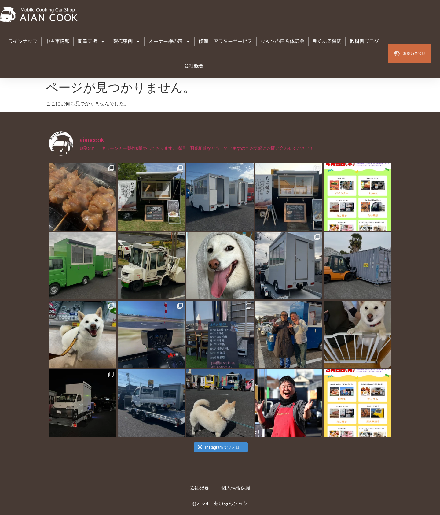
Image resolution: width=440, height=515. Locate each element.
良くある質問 (327, 41)
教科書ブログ (364, 41)
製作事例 (127, 41)
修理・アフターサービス (225, 41)
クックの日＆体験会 (282, 41)
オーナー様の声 (169, 41)
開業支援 (91, 41)
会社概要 (194, 65)
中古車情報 (57, 41)
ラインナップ (22, 41)
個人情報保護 (236, 487)
